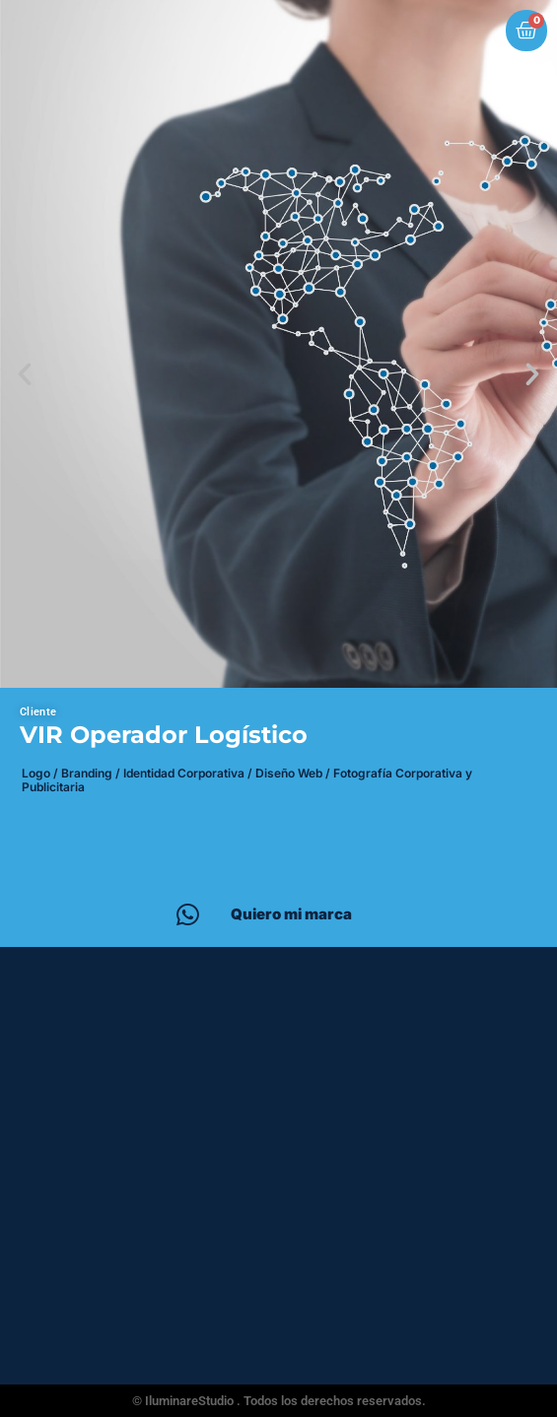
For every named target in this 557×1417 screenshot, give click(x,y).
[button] (24, 374)
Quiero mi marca (291, 914)
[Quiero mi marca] (188, 914)
